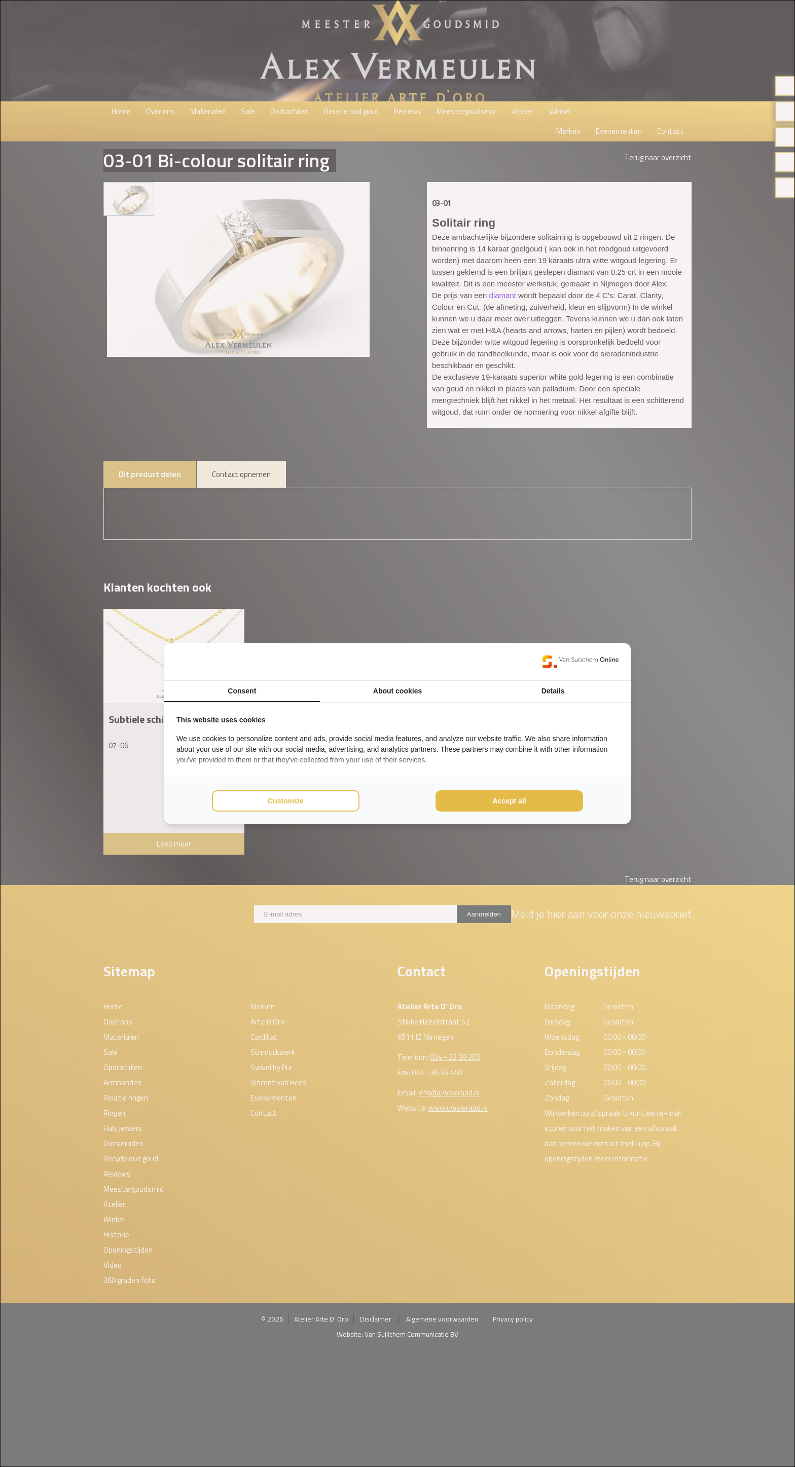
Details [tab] (553, 691)
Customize (286, 801)
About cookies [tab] (397, 691)
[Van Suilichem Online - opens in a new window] (581, 661)
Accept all (509, 801)
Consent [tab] (242, 691)
